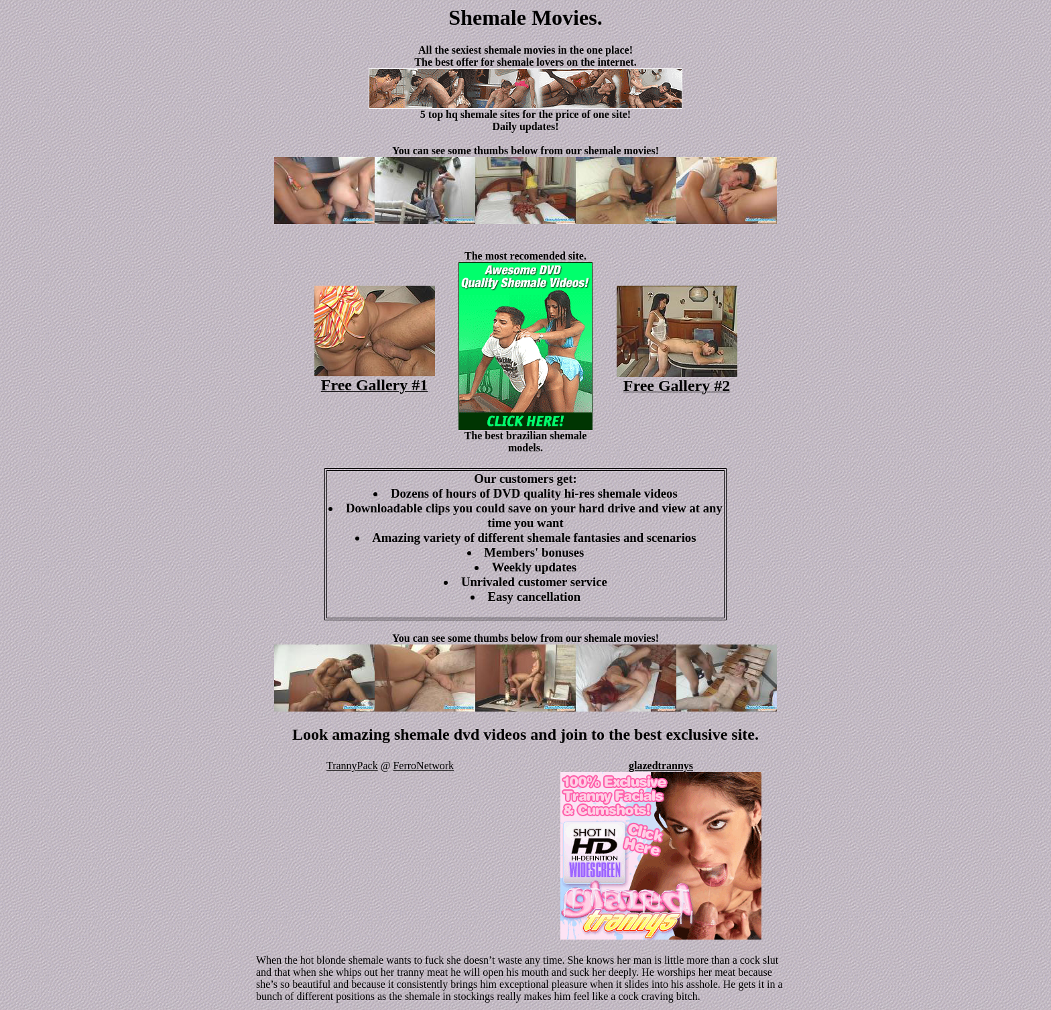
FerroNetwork (423, 765)
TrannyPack (352, 765)
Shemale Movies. (525, 17)
